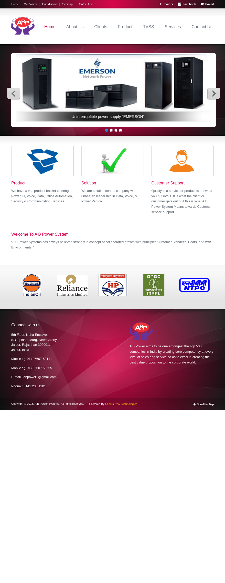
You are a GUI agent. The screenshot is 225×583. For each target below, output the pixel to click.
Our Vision (30, 4)
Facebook (189, 4)
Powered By (113, 403)
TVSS (148, 26)
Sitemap (67, 4)
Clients (100, 26)
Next (213, 93)
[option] (31, 285)
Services (173, 26)
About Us (75, 26)
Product (125, 26)
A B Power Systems (47, 403)
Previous (13, 93)
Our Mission (49, 4)
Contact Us (85, 4)
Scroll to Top (205, 404)
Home (15, 4)
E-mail (209, 4)
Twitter (168, 4)
